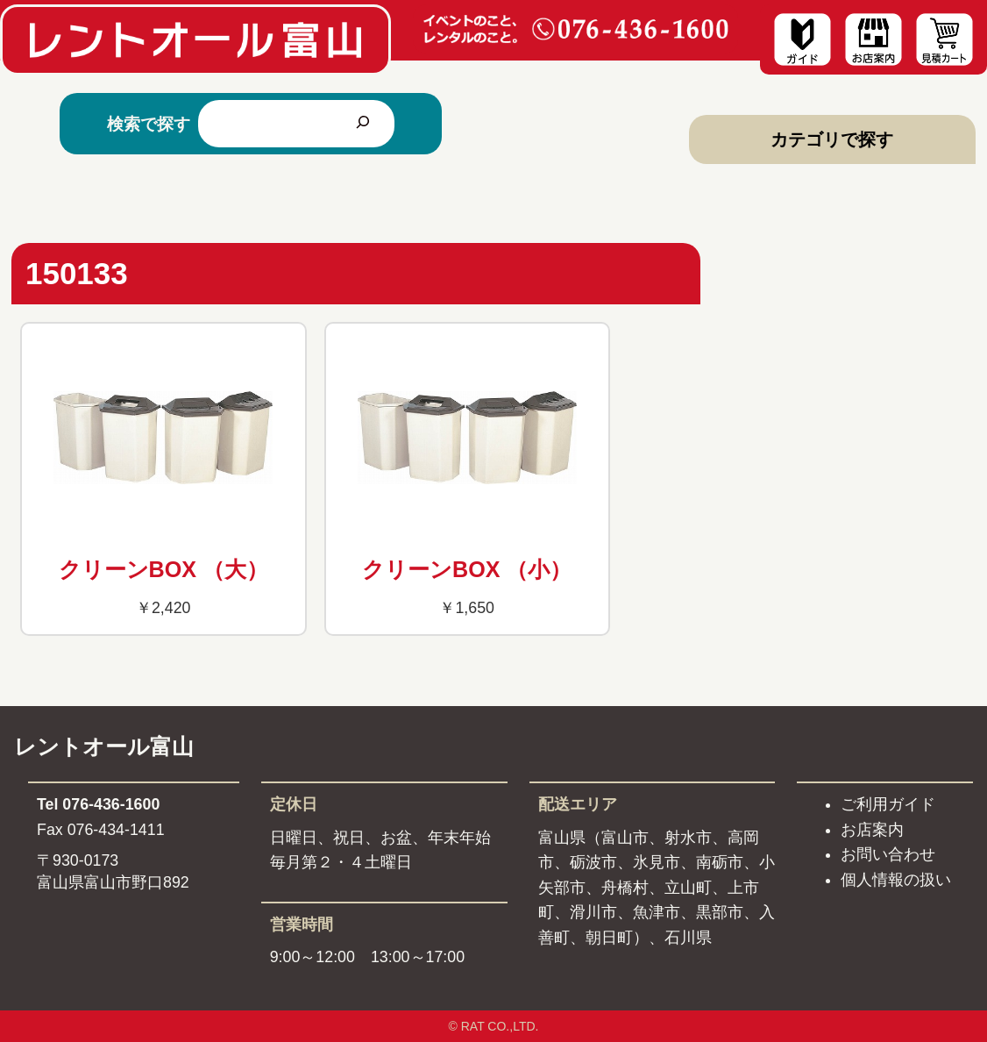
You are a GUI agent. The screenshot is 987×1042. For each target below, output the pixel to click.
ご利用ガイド (888, 804)
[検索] (363, 123)
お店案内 (872, 830)
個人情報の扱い (896, 880)
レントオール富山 (104, 746)
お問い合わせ (888, 854)
